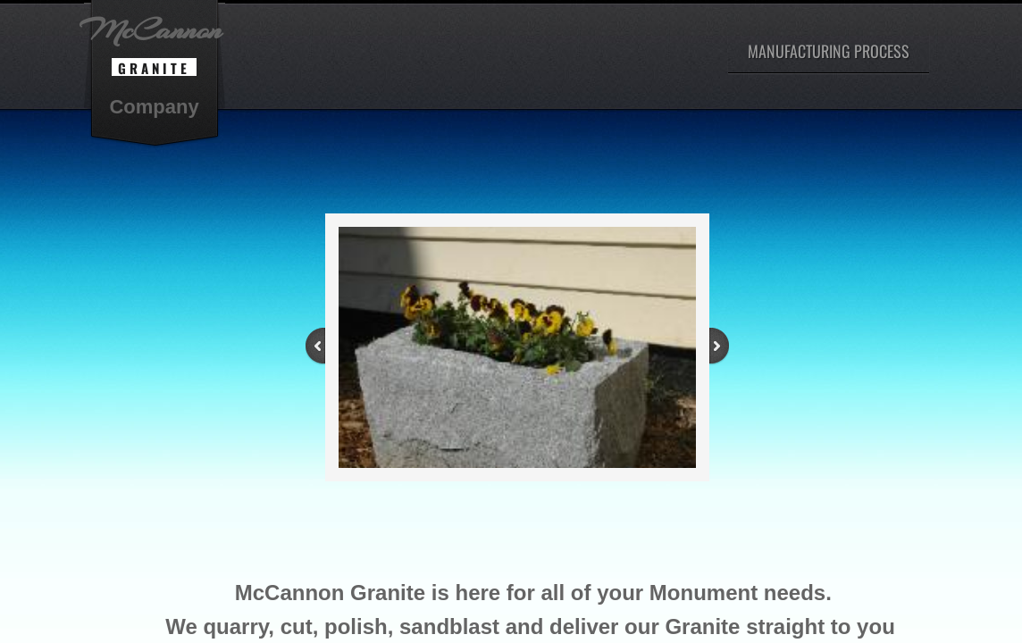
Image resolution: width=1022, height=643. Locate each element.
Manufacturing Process (828, 51)
